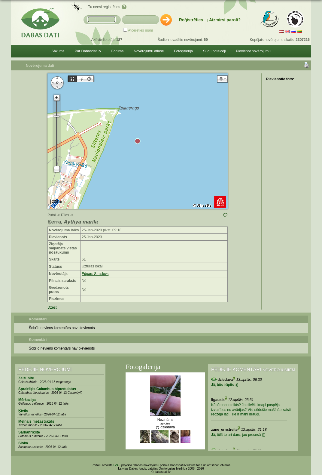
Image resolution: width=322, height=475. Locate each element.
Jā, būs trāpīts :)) (224, 385)
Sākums (57, 51)
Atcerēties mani (140, 30)
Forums (117, 51)
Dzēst (52, 307)
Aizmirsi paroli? (225, 19)
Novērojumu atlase (149, 51)
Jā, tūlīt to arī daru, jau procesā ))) (238, 435)
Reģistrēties (191, 19)
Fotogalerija (183, 51)
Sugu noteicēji (214, 51)
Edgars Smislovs (95, 274)
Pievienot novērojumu (253, 51)
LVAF (117, 465)
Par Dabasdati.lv (88, 51)
